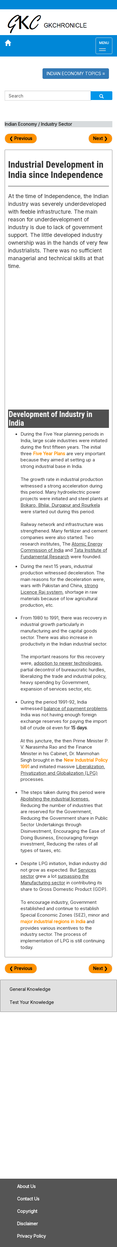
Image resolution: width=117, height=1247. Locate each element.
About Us (26, 1186)
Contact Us (28, 1198)
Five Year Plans (49, 453)
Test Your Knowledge (32, 1002)
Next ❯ (100, 138)
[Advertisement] (58, 338)
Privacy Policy (31, 1236)
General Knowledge (30, 989)
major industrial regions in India (52, 921)
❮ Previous (20, 138)
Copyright (27, 1211)
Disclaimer (27, 1223)
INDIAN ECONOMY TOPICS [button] (76, 73)
